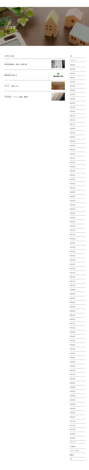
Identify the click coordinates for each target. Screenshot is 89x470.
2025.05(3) (72, 98)
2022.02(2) (72, 221)
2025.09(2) (72, 86)
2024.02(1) (72, 149)
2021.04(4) (72, 260)
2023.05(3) (72, 171)
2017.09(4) (72, 434)
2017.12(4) (72, 421)
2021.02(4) (72, 268)
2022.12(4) (72, 188)
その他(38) (72, 446)
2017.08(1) (72, 438)
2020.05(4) (72, 306)
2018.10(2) (72, 378)
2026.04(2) (72, 65)
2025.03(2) (72, 107)
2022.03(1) (72, 217)
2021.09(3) (72, 238)
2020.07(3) (72, 298)
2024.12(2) (72, 120)
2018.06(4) (72, 395)
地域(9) (72, 455)
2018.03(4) (72, 408)
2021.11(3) (72, 234)
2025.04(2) (72, 103)
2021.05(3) (72, 255)
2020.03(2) (72, 315)
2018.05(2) (72, 400)
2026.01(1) (72, 77)
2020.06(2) (72, 302)
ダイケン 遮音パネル (12, 86)
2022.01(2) (72, 226)
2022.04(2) (72, 213)
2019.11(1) (72, 323)
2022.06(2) (72, 205)
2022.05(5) (72, 209)
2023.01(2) (72, 183)
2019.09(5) (72, 332)
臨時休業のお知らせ (11, 75)
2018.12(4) (72, 370)
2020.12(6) (72, 277)
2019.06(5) (72, 345)
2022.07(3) (72, 200)
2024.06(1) (72, 137)
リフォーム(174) (74, 450)
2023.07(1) (72, 162)
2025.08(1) (72, 90)
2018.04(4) (72, 404)
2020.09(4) (72, 289)
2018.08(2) (72, 387)
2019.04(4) (72, 353)
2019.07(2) (72, 340)
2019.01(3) (72, 366)
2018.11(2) (72, 374)
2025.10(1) (72, 82)
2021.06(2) (72, 251)
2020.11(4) (72, 281)
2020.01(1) (72, 319)
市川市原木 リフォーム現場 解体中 (16, 97)
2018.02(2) (72, 412)
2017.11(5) (72, 425)
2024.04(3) (72, 141)
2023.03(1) (72, 175)
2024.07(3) (72, 132)
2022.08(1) (72, 196)
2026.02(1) (72, 73)
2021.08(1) (72, 243)
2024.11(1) (72, 124)
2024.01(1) (72, 154)
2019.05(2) (72, 349)
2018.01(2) (72, 417)
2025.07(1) (72, 94)
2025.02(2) (72, 111)
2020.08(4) (72, 294)
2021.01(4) (72, 272)
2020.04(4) (72, 311)
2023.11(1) (72, 158)
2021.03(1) (72, 264)
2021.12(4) (72, 230)
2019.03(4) (72, 357)
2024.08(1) (72, 128)
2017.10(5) (72, 429)
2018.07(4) (72, 391)
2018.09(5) (72, 383)
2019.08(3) (72, 336)
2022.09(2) (72, 192)
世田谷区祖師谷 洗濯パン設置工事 (16, 64)
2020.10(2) (72, 285)
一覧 (71, 56)
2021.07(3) (72, 247)
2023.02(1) (72, 179)
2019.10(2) (72, 328)
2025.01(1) (72, 115)
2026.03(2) (72, 69)
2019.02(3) (72, 361)
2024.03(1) (72, 145)
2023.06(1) (72, 166)
